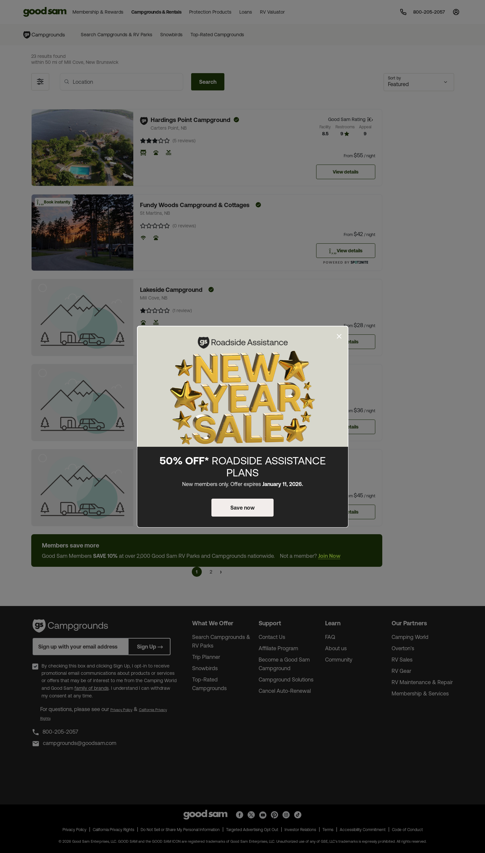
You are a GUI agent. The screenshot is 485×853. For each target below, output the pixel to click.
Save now (242, 508)
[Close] (339, 336)
